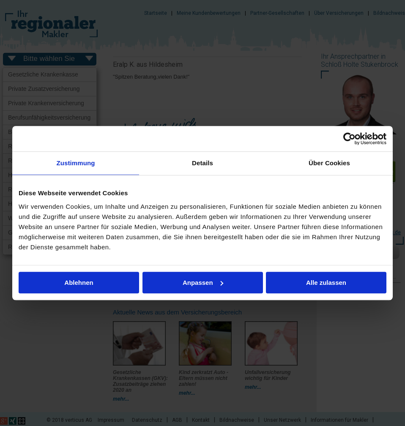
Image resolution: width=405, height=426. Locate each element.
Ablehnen (78, 282)
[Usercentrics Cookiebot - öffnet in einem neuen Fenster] (349, 138)
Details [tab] (202, 163)
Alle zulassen (326, 282)
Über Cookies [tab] (329, 163)
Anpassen (203, 282)
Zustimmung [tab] (76, 163)
